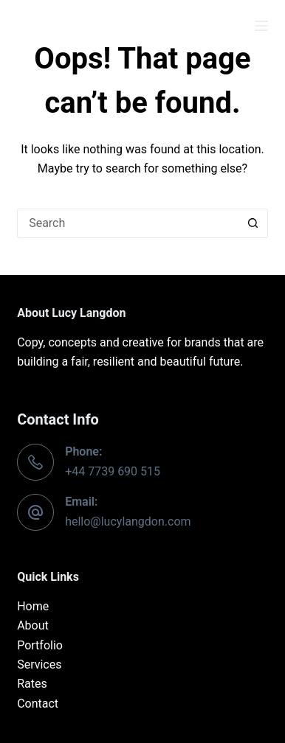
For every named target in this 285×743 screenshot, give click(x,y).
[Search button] (253, 223)
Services (39, 664)
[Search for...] (127, 223)
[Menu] (261, 25)
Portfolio (40, 645)
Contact (37, 704)
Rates (32, 684)
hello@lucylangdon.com (127, 521)
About (33, 625)
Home (33, 606)
